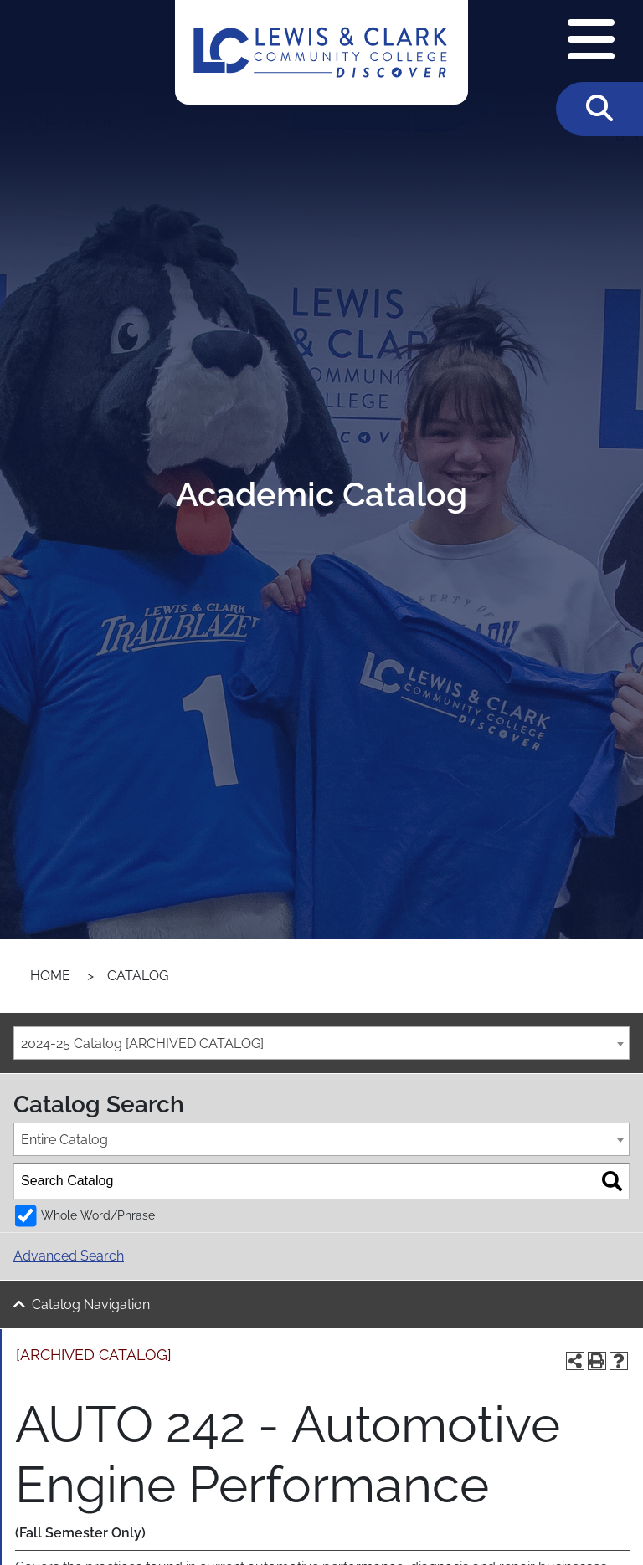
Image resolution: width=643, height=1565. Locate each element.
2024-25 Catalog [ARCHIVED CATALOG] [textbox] (142, 1043)
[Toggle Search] (599, 109)
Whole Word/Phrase (98, 1215)
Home (50, 976)
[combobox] (321, 1043)
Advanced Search (68, 1256)
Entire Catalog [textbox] (64, 1140)
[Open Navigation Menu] (591, 41)
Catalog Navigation (91, 1304)
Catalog (137, 976)
